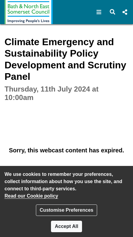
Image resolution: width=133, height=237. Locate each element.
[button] (99, 12)
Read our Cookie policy (31, 195)
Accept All (66, 226)
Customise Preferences (66, 210)
